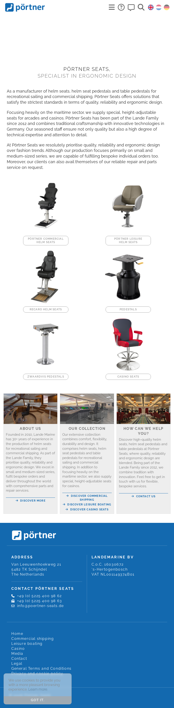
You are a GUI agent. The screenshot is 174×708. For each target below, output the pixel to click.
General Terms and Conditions (41, 668)
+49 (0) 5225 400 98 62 (39, 596)
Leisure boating (27, 643)
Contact (19, 658)
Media (17, 653)
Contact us (143, 496)
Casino (18, 648)
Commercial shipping (32, 638)
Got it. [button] (38, 700)
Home (17, 633)
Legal (16, 663)
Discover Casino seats (87, 509)
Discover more (31, 500)
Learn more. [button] (38, 689)
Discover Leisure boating (87, 504)
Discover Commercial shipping (87, 497)
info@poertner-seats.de (40, 606)
